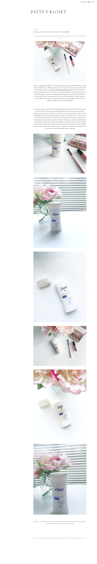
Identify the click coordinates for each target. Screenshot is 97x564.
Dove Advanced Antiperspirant (60, 90)
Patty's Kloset (48, 11)
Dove (44, 85)
